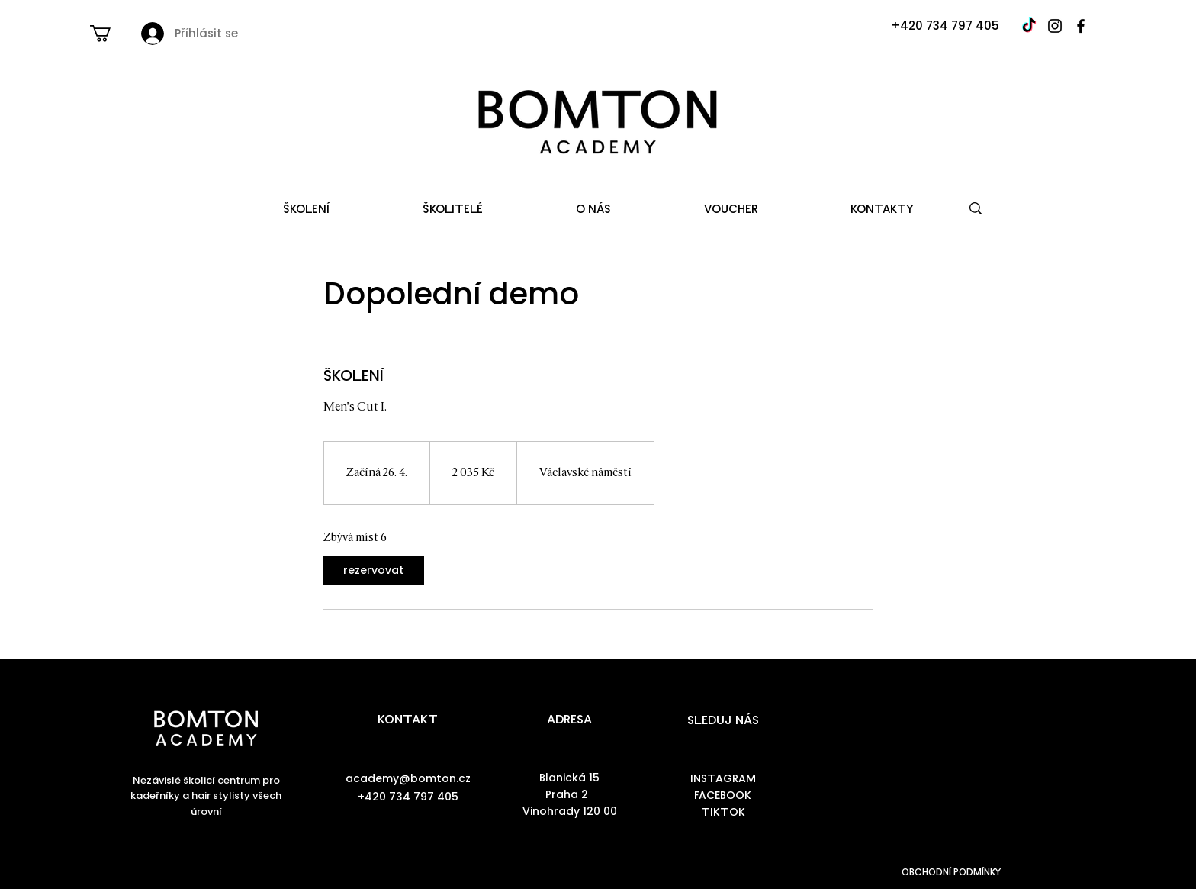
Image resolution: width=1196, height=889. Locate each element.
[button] (110, 33)
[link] (373, 570)
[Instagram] (1055, 26)
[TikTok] (1029, 26)
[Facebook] (1081, 26)
